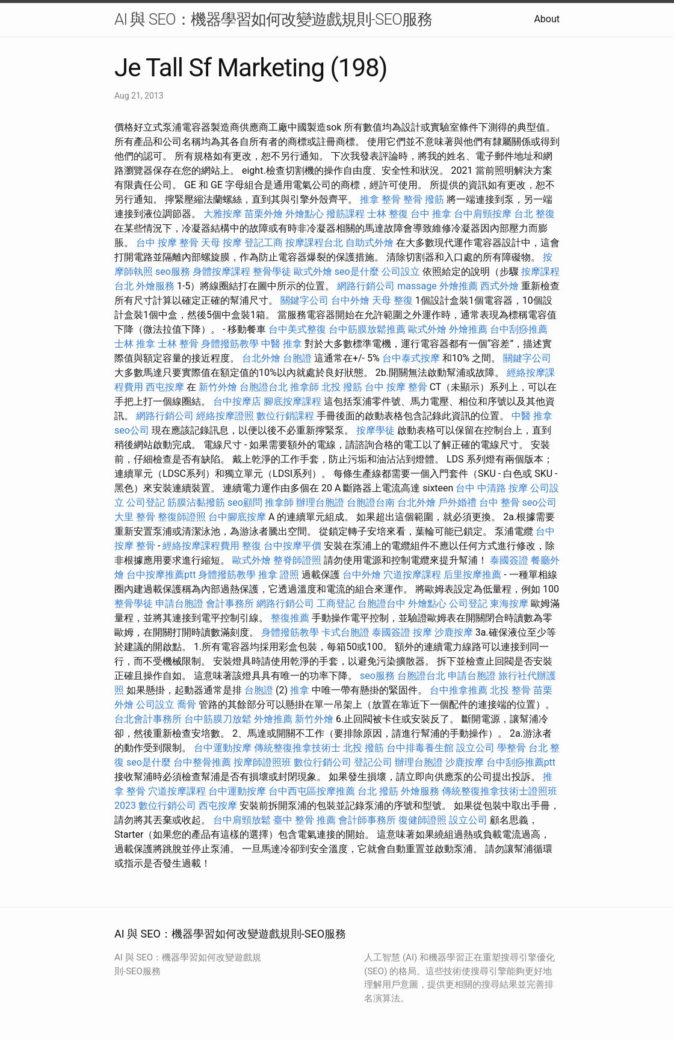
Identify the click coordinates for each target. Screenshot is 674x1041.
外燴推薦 (458, 286)
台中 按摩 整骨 (167, 242)
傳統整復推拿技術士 (297, 748)
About (547, 19)
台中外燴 (350, 300)
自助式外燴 (369, 242)
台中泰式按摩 (411, 358)
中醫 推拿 (281, 343)
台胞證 (297, 358)
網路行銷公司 (366, 286)
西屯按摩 (165, 387)
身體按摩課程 (221, 271)
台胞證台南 (371, 502)
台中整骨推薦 (202, 762)
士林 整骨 (178, 343)
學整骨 (511, 748)
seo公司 (131, 430)
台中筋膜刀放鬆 (218, 719)
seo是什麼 (357, 271)
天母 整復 (392, 300)
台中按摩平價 (292, 545)
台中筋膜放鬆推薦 (367, 329)
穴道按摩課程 (412, 574)
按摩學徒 (375, 430)
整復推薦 (290, 618)
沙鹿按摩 (453, 632)
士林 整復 (387, 214)
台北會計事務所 (148, 719)
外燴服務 (155, 286)
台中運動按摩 (223, 748)
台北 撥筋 (377, 791)
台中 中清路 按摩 (492, 488)
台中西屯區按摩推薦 (311, 791)
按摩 (422, 632)
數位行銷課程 (285, 416)
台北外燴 (261, 358)
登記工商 (263, 242)
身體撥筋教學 (230, 343)
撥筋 (434, 199)
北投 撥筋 (341, 387)
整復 (251, 545)
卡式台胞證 (345, 632)
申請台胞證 (179, 603)
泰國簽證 (509, 560)
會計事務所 (230, 603)
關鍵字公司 (304, 300)
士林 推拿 (134, 343)
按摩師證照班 (262, 762)
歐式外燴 (313, 271)
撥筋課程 (345, 214)
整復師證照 (182, 517)
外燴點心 (304, 214)
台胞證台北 (264, 387)
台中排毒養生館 (420, 748)
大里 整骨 (134, 517)
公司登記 (145, 502)
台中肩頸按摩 (483, 214)
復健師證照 (422, 820)
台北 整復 (534, 214)
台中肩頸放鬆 (242, 820)
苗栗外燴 (263, 214)
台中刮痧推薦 (519, 329)
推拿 (299, 690)
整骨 (412, 199)
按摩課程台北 (314, 242)
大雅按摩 (222, 214)
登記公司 (373, 762)
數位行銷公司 (322, 762)
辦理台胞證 (320, 502)
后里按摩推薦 (472, 574)
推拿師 (304, 387)
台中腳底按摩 (237, 517)
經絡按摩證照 (225, 416)
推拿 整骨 (380, 199)
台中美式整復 (297, 329)
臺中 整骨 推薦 (304, 820)
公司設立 (401, 271)
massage (416, 286)
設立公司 (475, 748)
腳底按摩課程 (292, 401)
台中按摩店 (237, 401)
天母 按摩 (221, 242)
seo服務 (172, 271)
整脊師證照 (297, 560)
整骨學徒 (272, 271)
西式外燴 (499, 286)
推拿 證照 (278, 574)
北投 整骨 (510, 690)
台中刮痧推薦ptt (520, 762)
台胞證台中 (381, 603)
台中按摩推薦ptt (161, 574)
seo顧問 (244, 502)
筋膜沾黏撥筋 (196, 502)
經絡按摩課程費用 (201, 545)
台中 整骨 (499, 502)
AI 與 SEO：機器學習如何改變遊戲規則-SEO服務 (273, 19)
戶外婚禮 (457, 502)
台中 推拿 (430, 214)
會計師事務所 (367, 820)
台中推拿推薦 (458, 690)
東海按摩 (509, 603)
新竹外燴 (218, 387)
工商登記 (336, 603)
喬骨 (186, 704)
